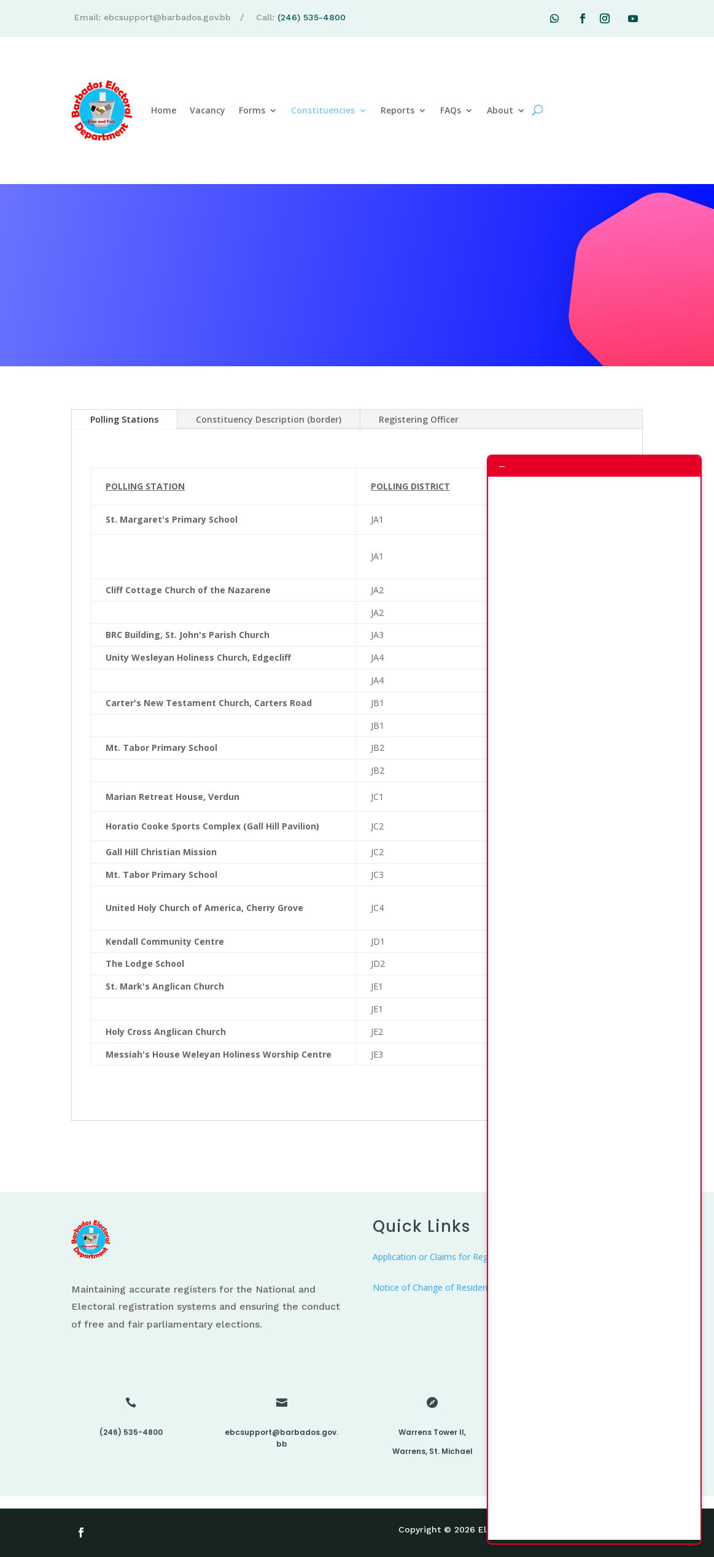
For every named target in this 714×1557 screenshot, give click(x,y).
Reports (397, 110)
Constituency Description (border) (268, 419)
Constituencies (323, 110)
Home (163, 110)
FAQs (450, 110)
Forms (252, 110)
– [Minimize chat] (502, 466)
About (500, 110)
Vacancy (207, 110)
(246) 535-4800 (311, 17)
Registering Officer (419, 419)
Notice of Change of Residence (435, 1287)
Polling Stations (124, 419)
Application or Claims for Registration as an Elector (474, 1257)
